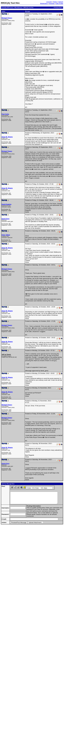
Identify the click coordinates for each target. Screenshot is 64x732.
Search (60, 2)
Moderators (44, 3)
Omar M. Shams (7, 137)
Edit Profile (59, 3)
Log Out (49, 2)
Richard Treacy (7, 18)
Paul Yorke (5, 114)
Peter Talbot (6, 235)
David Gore (5, 219)
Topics (55, 2)
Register (52, 3)
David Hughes (6, 204)
